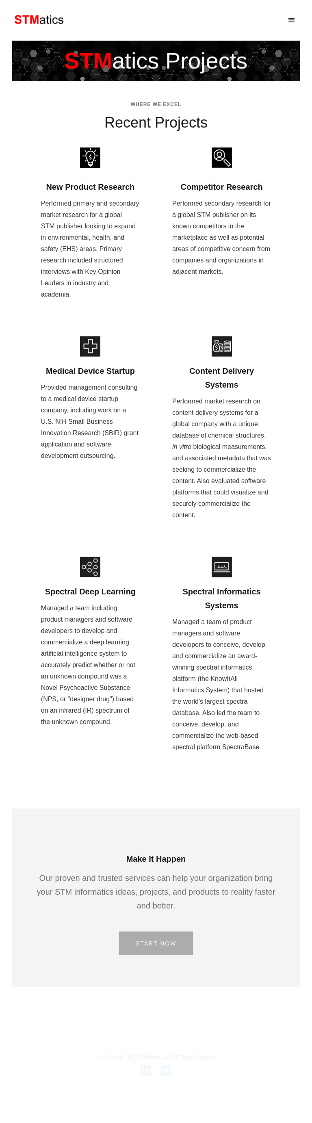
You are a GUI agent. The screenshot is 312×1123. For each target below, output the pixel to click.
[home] (39, 20)
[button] (292, 20)
